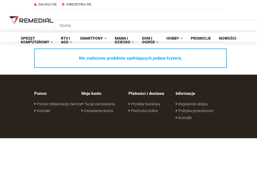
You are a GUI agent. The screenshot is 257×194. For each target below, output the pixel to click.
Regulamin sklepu (193, 104)
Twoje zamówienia (99, 104)
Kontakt (43, 111)
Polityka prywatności (195, 111)
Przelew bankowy (146, 104)
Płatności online (144, 111)
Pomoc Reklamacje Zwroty (59, 104)
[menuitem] (37, 40)
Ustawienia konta (98, 111)
